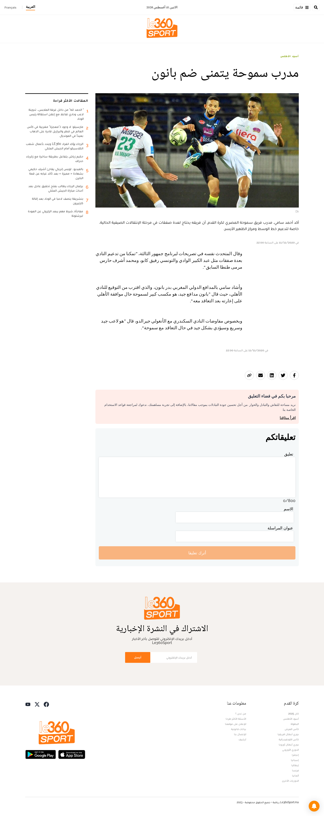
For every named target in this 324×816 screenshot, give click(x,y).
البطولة (295, 723)
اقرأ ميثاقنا (288, 418)
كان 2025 (293, 713)
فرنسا (295, 770)
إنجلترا (295, 754)
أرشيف (242, 739)
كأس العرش (292, 729)
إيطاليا (295, 765)
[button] (314, 806)
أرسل (137, 657)
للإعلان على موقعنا (235, 723)
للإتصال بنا (240, 734)
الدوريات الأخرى (290, 780)
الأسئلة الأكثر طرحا (236, 718)
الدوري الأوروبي (290, 749)
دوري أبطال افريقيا (288, 734)
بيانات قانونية (238, 729)
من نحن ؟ (240, 713)
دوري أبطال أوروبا (289, 744)
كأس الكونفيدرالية (289, 739)
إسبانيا (295, 760)
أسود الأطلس (289, 56)
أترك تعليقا (197, 553)
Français (10, 7)
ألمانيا (295, 775)
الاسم (288, 508)
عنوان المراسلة (280, 528)
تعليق (288, 454)
